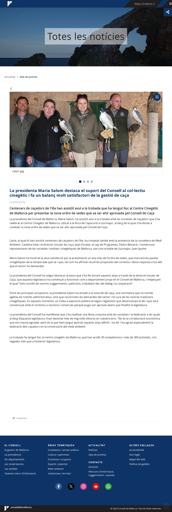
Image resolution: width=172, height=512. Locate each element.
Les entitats (11, 468)
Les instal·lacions (14, 464)
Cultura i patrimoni (58, 454)
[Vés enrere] (11, 89)
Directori (93, 466)
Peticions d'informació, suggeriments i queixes (102, 473)
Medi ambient (56, 468)
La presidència (13, 454)
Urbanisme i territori (59, 473)
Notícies (93, 450)
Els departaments (14, 459)
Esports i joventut (58, 464)
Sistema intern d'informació (20, 473)
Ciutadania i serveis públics (63, 450)
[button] (80, 181)
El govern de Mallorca (17, 450)
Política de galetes (139, 464)
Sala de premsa (97, 454)
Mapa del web (137, 459)
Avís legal (134, 454)
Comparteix (20, 418)
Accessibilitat (136, 450)
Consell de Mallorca (15, 508)
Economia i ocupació (59, 459)
